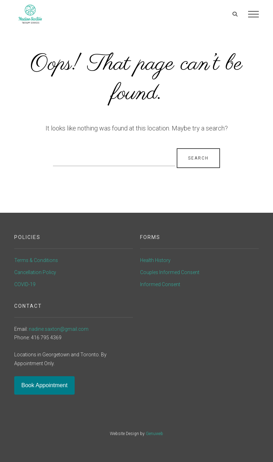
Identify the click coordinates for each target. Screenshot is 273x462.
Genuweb (154, 433)
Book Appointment (44, 385)
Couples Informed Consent (169, 272)
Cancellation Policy (35, 272)
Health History (155, 260)
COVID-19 (25, 284)
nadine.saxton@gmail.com (59, 329)
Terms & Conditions (36, 260)
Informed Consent (160, 284)
